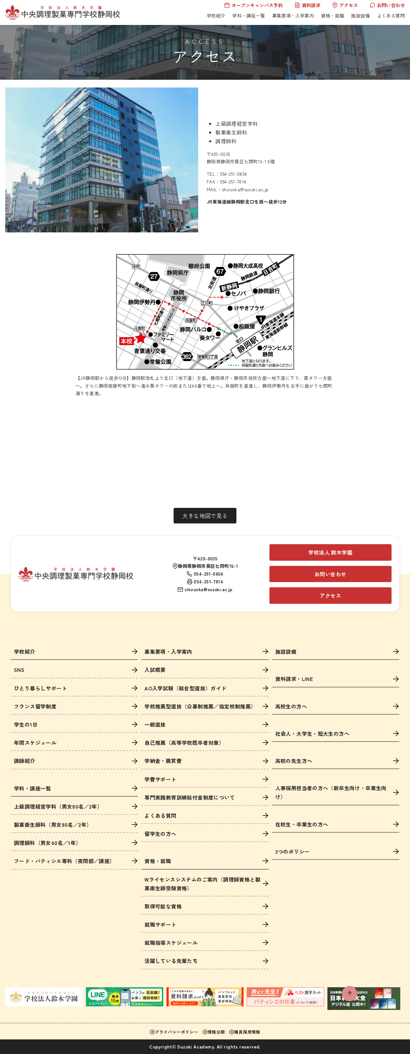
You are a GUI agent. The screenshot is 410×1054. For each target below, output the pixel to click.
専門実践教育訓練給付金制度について (189, 797)
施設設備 (360, 15)
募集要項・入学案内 (293, 15)
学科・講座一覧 (248, 15)
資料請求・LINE (294, 679)
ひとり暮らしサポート (40, 688)
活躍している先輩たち (171, 961)
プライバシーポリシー (174, 1032)
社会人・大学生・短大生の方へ (312, 733)
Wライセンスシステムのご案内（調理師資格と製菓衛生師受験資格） (202, 883)
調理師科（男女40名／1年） (47, 843)
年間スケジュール (35, 742)
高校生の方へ (291, 706)
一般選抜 (155, 724)
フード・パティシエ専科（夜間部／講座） (64, 861)
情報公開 (213, 1032)
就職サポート (160, 924)
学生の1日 (26, 724)
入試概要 (155, 669)
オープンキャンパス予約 (253, 5)
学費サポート (160, 779)
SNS (19, 669)
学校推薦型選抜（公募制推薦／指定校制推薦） (200, 706)
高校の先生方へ (294, 761)
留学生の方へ (160, 833)
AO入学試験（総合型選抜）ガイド (185, 688)
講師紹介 (24, 761)
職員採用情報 (244, 1032)
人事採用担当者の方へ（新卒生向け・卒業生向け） (331, 792)
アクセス (345, 5)
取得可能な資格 (163, 906)
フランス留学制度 (35, 706)
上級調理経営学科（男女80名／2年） (58, 806)
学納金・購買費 (163, 761)
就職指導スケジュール (171, 942)
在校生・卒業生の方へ (301, 824)
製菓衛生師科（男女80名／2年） (53, 824)
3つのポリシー (292, 851)
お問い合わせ (387, 5)
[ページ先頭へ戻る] (349, 993)
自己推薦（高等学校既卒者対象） (184, 742)
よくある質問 (391, 15)
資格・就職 (332, 15)
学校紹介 (216, 15)
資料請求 (307, 5)
